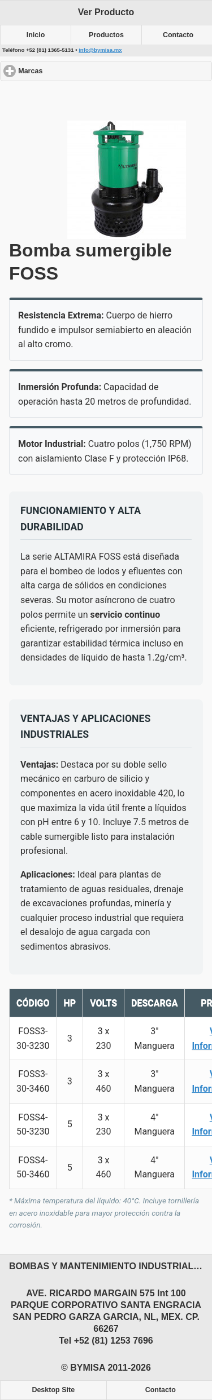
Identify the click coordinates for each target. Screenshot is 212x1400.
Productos (106, 35)
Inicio (36, 35)
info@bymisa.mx (100, 50)
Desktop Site (53, 1390)
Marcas (71, 71)
